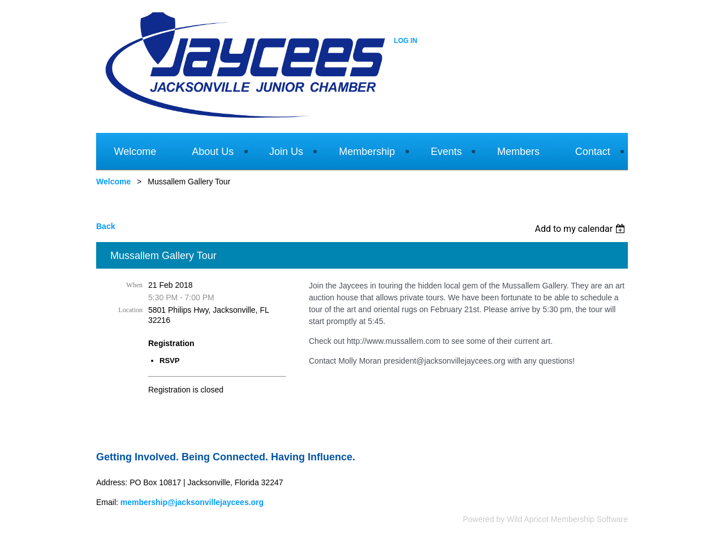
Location (130, 310)
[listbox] (581, 229)
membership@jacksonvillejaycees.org (192, 502)
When (134, 285)
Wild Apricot (528, 519)
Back (105, 226)
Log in (405, 41)
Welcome (113, 181)
